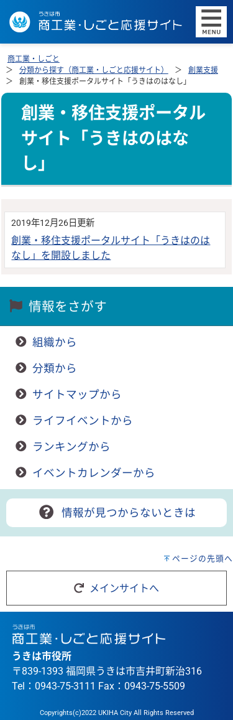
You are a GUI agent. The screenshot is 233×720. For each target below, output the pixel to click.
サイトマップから (77, 394)
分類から (54, 368)
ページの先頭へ (202, 558)
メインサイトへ (116, 588)
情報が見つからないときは (116, 513)
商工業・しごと (33, 59)
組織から (54, 342)
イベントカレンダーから (93, 473)
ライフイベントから (82, 420)
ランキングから (71, 447)
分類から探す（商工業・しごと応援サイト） (93, 70)
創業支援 (203, 70)
